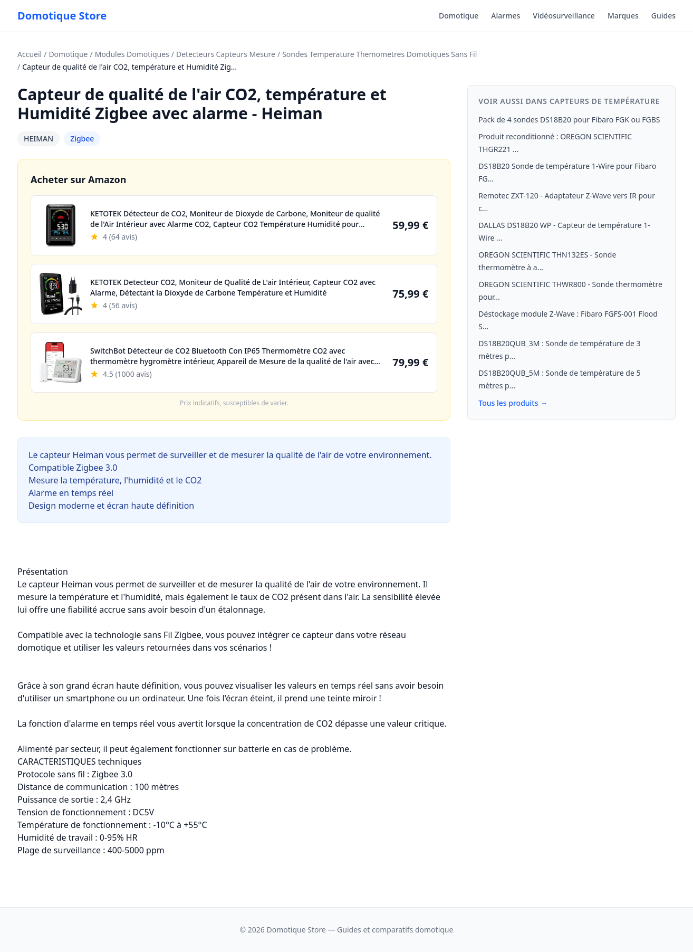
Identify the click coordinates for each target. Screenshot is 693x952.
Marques (623, 16)
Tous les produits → (512, 403)
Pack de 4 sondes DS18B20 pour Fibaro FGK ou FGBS (569, 120)
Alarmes (505, 16)
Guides (663, 16)
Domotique (458, 16)
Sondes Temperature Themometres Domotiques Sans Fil (379, 54)
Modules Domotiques (132, 54)
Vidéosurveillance (564, 16)
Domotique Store (62, 15)
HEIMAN (38, 139)
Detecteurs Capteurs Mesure (225, 54)
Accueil (29, 54)
